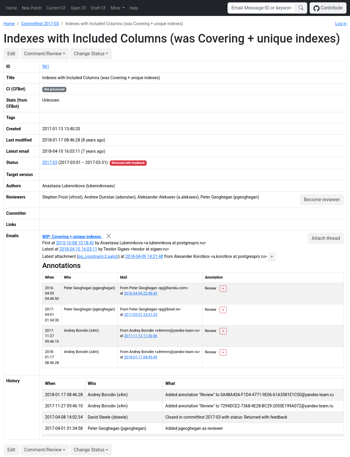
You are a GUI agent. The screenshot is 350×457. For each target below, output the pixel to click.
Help (134, 8)
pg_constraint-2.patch (98, 256)
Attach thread (326, 238)
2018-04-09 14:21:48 (144, 256)
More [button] (116, 8)
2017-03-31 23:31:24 (140, 315)
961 (45, 66)
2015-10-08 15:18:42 (75, 242)
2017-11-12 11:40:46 (140, 336)
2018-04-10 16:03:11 (78, 249)
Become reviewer (322, 199)
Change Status (89, 53)
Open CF (78, 8)
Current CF (56, 8)
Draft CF (98, 8)
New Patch (32, 8)
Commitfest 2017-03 (40, 23)
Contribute (328, 8)
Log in (340, 23)
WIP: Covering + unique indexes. (72, 236)
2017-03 (49, 162)
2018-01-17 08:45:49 (140, 357)
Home (11, 8)
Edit (11, 53)
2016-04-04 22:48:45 (140, 293)
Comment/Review (43, 53)
